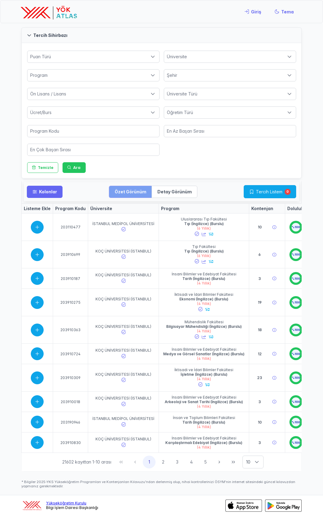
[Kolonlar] (45, 192)
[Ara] (74, 167)
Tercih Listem (269, 191)
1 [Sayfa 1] (149, 461)
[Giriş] (253, 11)
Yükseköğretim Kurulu (66, 503)
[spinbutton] (93, 131)
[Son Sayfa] (233, 462)
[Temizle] (43, 167)
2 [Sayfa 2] (163, 461)
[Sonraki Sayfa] (219, 462)
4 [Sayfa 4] (191, 461)
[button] (161, 35)
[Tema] (284, 11)
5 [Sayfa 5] (205, 461)
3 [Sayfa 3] (177, 461)
